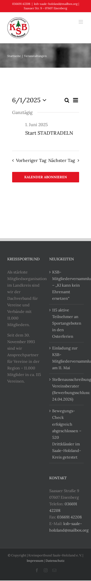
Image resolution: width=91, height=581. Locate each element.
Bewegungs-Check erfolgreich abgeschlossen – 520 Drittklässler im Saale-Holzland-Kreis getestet (66, 433)
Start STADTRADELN (49, 133)
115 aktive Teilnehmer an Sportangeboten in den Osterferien (66, 323)
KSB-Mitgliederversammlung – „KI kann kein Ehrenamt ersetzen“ (67, 285)
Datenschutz (55, 561)
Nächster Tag (61, 160)
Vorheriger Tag (31, 160)
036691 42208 (69, 517)
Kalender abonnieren (45, 177)
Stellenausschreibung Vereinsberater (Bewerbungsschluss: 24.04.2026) (67, 389)
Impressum (35, 561)
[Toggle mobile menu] (81, 21)
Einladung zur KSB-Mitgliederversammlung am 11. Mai (67, 358)
